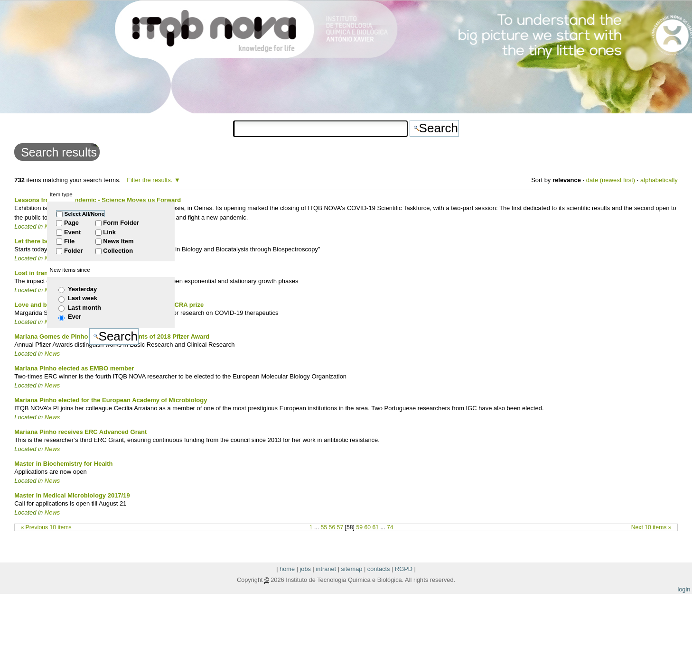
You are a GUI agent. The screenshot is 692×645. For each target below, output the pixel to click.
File (69, 241)
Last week (82, 298)
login (683, 589)
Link (109, 232)
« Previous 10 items (45, 527)
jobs (305, 568)
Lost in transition (39, 272)
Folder (73, 250)
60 (367, 527)
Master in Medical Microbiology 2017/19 (72, 495)
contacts (378, 568)
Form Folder (121, 222)
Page (71, 222)
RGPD (403, 568)
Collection (118, 250)
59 (359, 527)
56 (332, 527)
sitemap (352, 568)
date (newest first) (610, 180)
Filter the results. (150, 180)
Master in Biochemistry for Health (63, 463)
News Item (118, 241)
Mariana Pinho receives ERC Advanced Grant (80, 431)
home (287, 568)
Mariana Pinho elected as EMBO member (74, 368)
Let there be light (39, 241)
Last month (84, 307)
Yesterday (82, 289)
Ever (74, 316)
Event (72, 232)
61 (375, 527)
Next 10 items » (651, 527)
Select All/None (85, 214)
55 (324, 527)
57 (340, 527)
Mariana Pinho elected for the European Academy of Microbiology (110, 400)
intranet (326, 568)
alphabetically (659, 180)
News (52, 353)
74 (390, 527)
